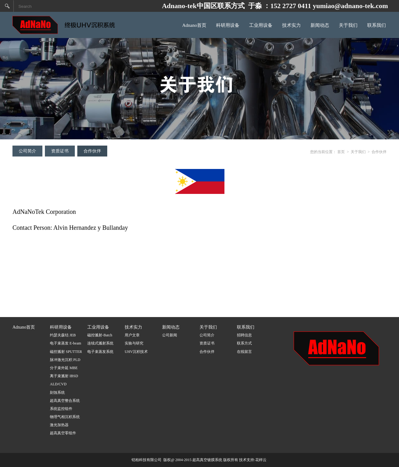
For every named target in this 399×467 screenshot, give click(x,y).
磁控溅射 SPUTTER (66, 351)
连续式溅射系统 (100, 343)
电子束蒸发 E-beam (65, 343)
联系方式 (244, 343)
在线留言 (244, 351)
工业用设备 (260, 25)
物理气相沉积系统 (65, 417)
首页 (341, 152)
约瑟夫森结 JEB (63, 335)
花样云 (261, 460)
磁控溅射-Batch (99, 335)
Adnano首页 (194, 25)
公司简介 (27, 151)
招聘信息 (244, 335)
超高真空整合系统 (65, 400)
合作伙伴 (92, 151)
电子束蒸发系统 (100, 351)
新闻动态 (319, 25)
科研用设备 (227, 25)
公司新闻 (169, 335)
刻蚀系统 (57, 392)
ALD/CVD (58, 384)
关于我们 (348, 25)
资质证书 (60, 151)
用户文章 (132, 335)
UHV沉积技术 (136, 351)
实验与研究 (134, 343)
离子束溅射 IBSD (64, 376)
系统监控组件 (61, 409)
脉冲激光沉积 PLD (65, 360)
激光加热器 (59, 425)
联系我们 (376, 25)
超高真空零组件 (63, 433)
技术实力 (291, 25)
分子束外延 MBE (64, 368)
